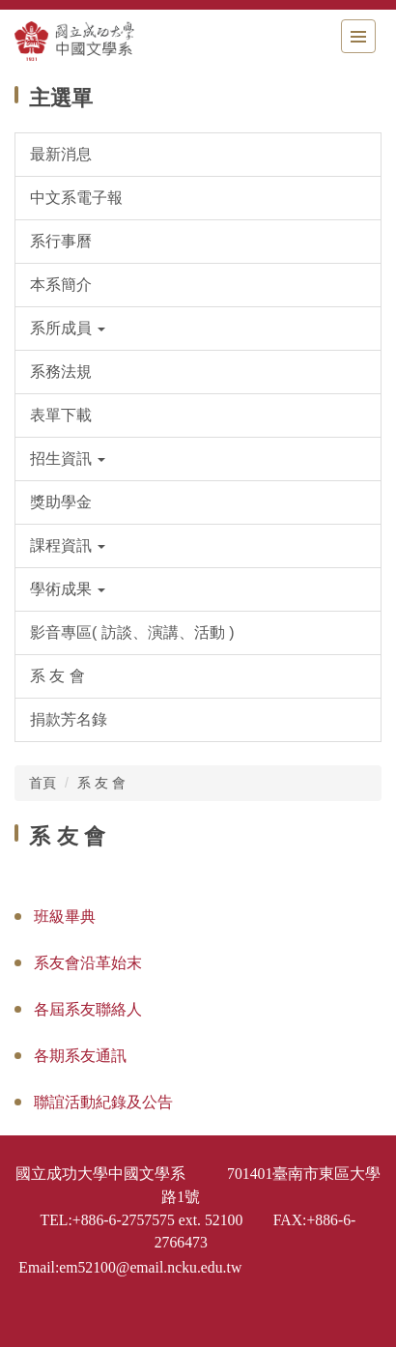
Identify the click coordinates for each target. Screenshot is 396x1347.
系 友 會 (101, 782)
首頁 (42, 782)
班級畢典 (65, 916)
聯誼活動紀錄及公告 (103, 1102)
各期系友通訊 (80, 1055)
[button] (198, 328)
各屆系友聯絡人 (88, 1009)
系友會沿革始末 (88, 963)
